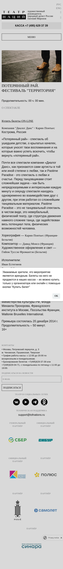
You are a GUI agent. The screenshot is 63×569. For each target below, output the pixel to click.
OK (56, 296)
